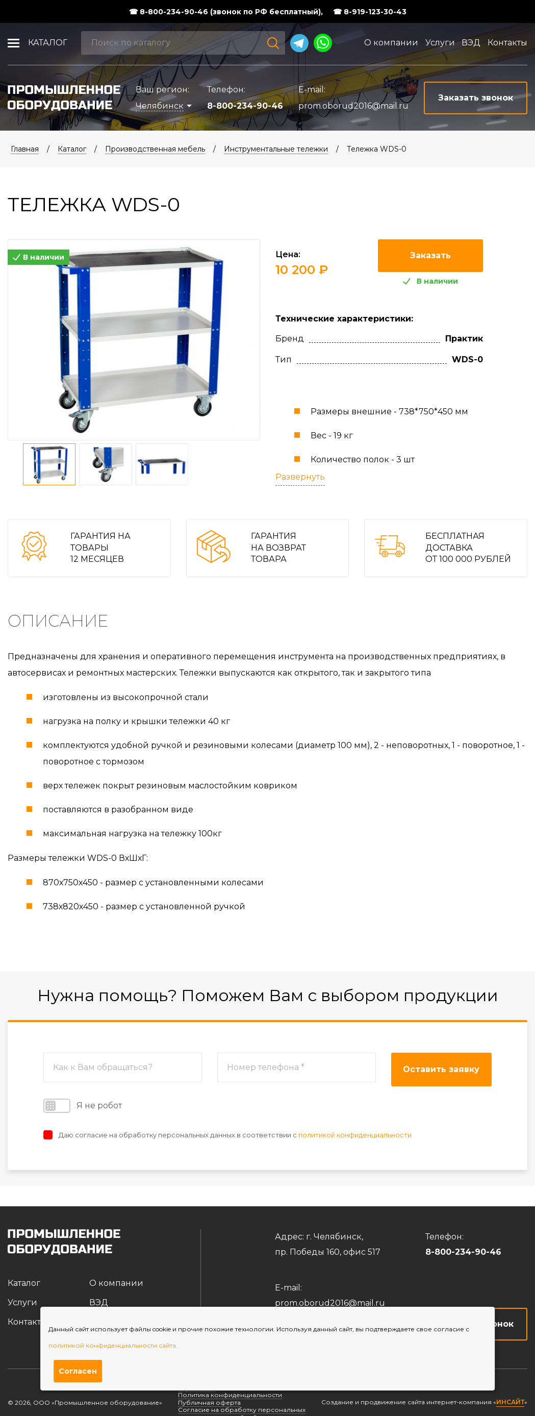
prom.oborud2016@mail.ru (353, 106)
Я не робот (82, 1106)
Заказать (430, 255)
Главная (25, 149)
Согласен (78, 1371)
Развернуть (300, 477)
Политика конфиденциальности (230, 1395)
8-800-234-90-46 (245, 106)
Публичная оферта (209, 1402)
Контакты (507, 42)
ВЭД (471, 42)
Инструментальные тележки (276, 149)
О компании (391, 42)
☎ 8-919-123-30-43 (369, 11)
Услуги (440, 42)
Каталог (47, 42)
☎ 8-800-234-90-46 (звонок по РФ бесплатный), (226, 11)
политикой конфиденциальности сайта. (112, 1345)
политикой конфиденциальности (355, 1135)
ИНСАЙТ (510, 1402)
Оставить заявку (441, 1069)
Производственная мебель (155, 149)
